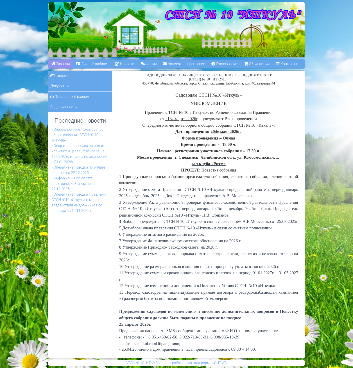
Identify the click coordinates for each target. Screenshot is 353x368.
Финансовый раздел (72, 96)
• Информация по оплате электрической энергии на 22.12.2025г (73, 183)
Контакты (286, 64)
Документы (60, 86)
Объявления (257, 64)
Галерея (59, 75)
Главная (60, 64)
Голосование (225, 64)
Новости (124, 64)
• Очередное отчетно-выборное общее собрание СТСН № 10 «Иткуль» (77, 134)
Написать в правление (184, 64)
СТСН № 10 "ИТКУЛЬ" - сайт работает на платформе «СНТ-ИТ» (176, 363)
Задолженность (63, 107)
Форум (149, 64)
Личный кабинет (92, 64)
